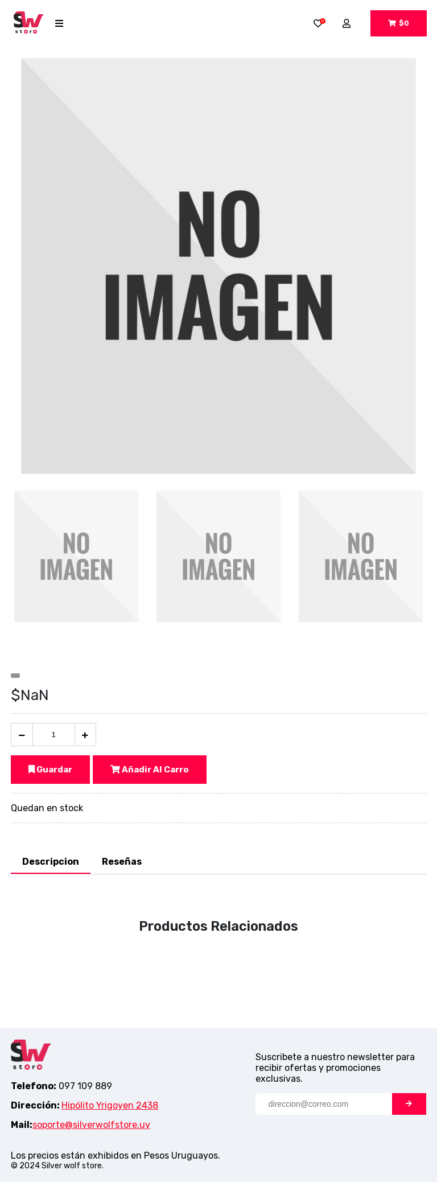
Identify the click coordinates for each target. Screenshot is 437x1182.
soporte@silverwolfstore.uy (91, 1124)
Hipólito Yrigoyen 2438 (109, 1105)
